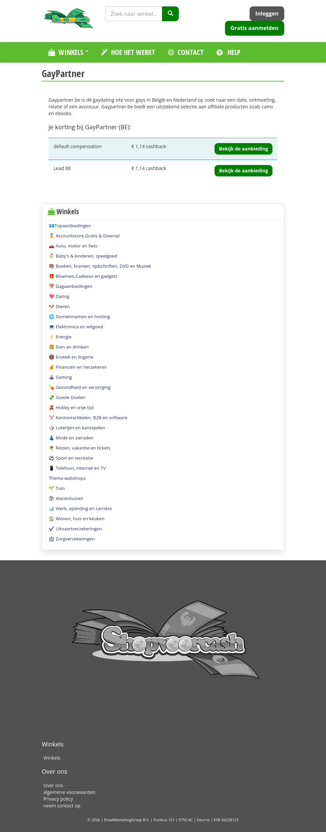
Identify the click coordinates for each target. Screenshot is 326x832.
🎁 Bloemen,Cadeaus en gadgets (83, 276)
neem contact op (61, 805)
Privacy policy (58, 799)
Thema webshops (67, 478)
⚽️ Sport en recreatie (71, 458)
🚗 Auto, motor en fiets (73, 246)
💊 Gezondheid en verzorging (79, 387)
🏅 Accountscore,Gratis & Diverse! (84, 236)
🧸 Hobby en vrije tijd (71, 407)
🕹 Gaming (60, 377)
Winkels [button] (68, 52)
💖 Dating (59, 296)
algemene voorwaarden (69, 792)
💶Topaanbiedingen (70, 226)
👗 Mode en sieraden (71, 438)
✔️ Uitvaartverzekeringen (75, 529)
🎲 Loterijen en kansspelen (77, 428)
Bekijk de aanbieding (243, 148)
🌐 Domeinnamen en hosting (79, 316)
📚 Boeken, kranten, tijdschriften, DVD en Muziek (100, 266)
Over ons (53, 785)
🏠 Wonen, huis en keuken (76, 518)
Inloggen (267, 13)
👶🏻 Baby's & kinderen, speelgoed (83, 256)
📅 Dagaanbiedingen (70, 286)
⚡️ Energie (60, 337)
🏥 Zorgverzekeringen (72, 539)
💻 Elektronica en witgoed (76, 327)
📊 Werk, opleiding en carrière (80, 508)
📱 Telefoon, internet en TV (77, 468)
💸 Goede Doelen (67, 397)
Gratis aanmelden (255, 28)
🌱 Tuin (57, 488)
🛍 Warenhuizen (66, 498)
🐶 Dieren (59, 306)
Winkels (51, 758)
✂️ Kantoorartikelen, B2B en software (88, 417)
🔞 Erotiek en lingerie (71, 357)
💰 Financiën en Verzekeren (78, 367)
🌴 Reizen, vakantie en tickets (79, 448)
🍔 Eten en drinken (69, 347)
